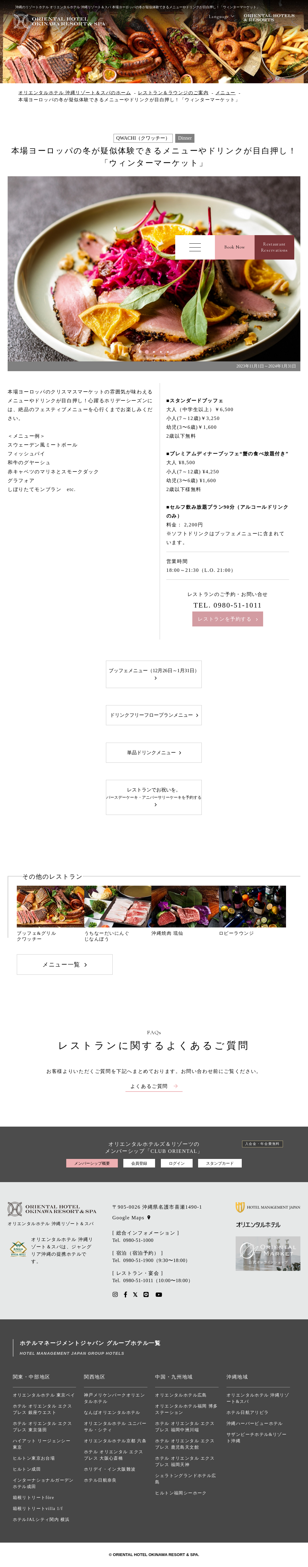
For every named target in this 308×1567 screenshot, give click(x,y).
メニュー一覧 (61, 964)
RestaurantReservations (274, 247)
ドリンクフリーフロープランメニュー (151, 715)
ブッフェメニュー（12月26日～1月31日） (154, 670)
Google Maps (128, 1217)
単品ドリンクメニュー (151, 752)
